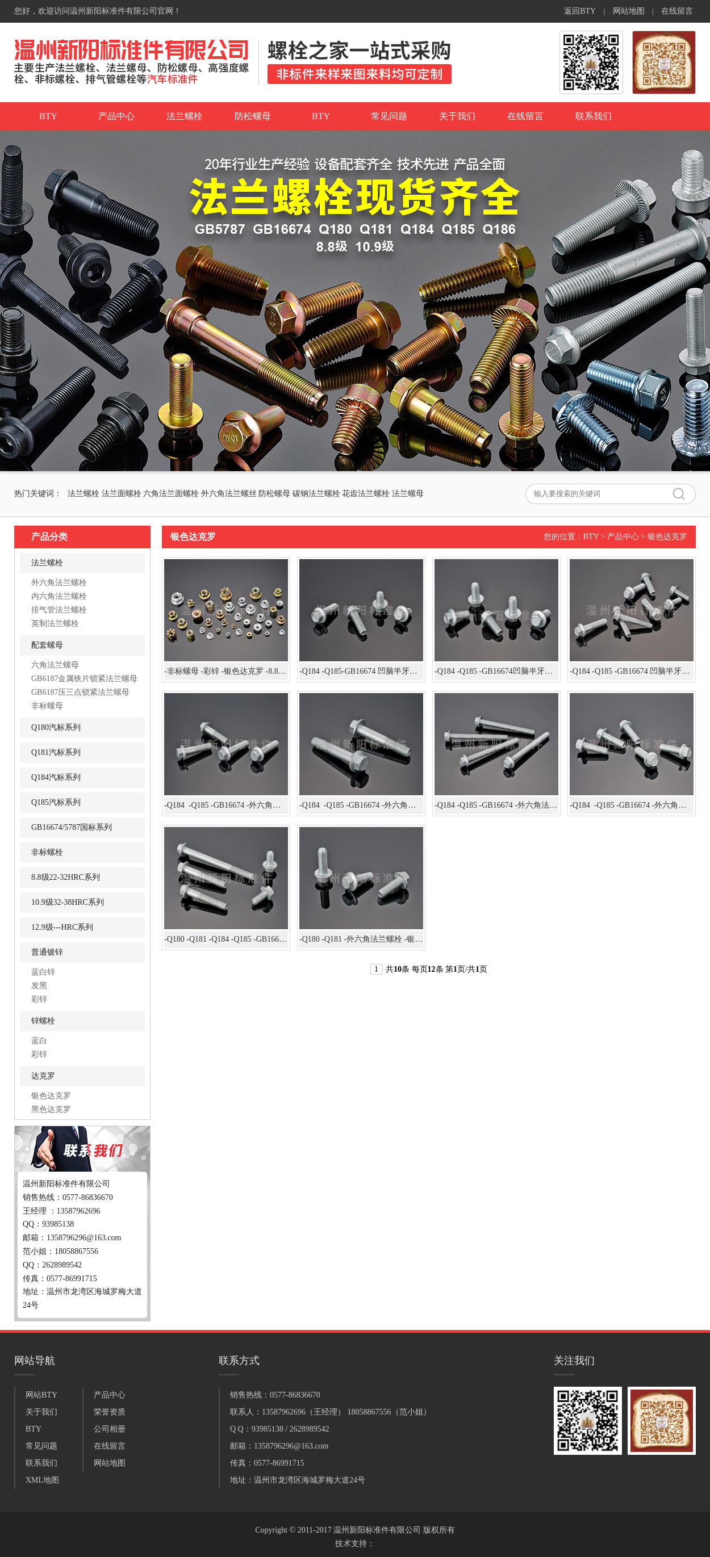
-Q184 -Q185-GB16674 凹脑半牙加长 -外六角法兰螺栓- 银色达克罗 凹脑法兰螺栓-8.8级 (361, 671)
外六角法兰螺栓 (59, 582)
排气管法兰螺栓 (59, 610)
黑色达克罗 (51, 1109)
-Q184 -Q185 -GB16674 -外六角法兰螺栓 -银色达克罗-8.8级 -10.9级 (361, 805)
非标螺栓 (47, 852)
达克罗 (43, 1076)
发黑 (39, 985)
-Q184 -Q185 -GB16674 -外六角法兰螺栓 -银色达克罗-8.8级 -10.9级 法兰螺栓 (226, 805)
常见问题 (389, 116)
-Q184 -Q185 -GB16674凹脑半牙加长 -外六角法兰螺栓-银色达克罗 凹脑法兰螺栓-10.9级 (496, 671)
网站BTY (41, 1395)
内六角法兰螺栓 (59, 596)
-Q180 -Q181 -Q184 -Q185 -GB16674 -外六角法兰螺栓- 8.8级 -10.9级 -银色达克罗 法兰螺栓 (226, 939)
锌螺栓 (43, 1021)
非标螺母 (47, 706)
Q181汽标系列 (56, 752)
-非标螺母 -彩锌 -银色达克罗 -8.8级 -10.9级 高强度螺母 (226, 671)
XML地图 (42, 1480)
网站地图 (629, 11)
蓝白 (39, 1040)
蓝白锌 (43, 972)
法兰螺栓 (184, 116)
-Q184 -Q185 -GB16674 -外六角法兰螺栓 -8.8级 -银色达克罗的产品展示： (632, 805)
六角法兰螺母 (55, 665)
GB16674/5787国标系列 (71, 827)
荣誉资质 (110, 1412)
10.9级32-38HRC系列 (67, 902)
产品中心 (116, 116)
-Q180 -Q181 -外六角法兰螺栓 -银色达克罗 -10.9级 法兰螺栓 (361, 939)
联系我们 (593, 116)
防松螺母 (253, 116)
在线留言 (677, 11)
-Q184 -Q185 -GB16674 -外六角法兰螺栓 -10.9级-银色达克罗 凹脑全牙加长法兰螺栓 (496, 805)
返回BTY (580, 11)
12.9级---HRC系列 (62, 927)
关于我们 (457, 116)
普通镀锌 (47, 952)
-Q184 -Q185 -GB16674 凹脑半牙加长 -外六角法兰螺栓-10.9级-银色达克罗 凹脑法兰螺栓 (632, 671)
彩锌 (39, 999)
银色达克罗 (51, 1096)
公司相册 (110, 1429)
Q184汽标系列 (56, 777)
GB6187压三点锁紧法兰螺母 (80, 692)
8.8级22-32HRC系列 (65, 877)
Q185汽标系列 (56, 802)
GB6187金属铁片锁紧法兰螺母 (84, 678)
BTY (48, 116)
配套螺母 (47, 645)
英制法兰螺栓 (55, 623)
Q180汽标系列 (56, 727)
